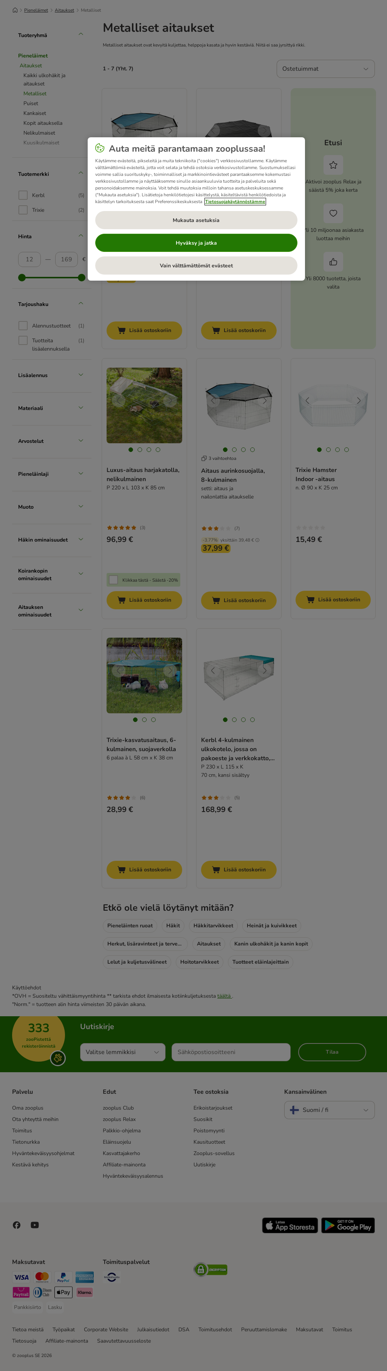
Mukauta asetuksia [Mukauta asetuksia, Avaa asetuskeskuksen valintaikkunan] (196, 220)
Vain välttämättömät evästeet (196, 265)
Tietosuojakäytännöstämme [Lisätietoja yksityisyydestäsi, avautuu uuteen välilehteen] (235, 202)
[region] (196, 209)
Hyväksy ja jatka (196, 243)
